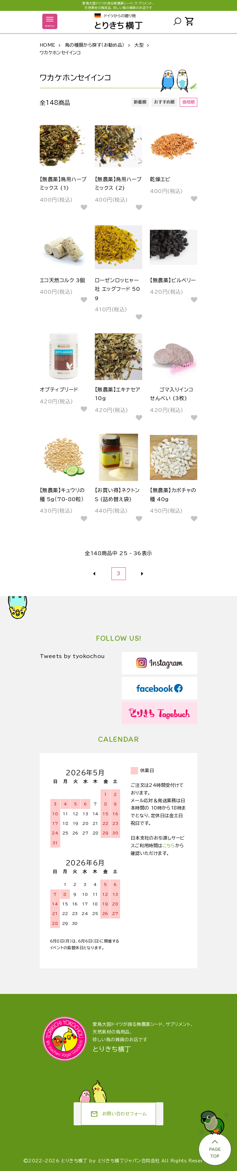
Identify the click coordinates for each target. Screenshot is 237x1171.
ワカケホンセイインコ (60, 52)
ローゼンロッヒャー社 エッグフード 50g (117, 289)
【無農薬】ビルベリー (173, 280)
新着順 (140, 102)
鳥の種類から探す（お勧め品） (95, 45)
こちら (169, 845)
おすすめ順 (164, 102)
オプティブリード (59, 389)
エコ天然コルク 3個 (62, 280)
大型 (138, 45)
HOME (47, 45)
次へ (142, 573)
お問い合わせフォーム (118, 1114)
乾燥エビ (160, 179)
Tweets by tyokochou (72, 656)
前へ (94, 573)
